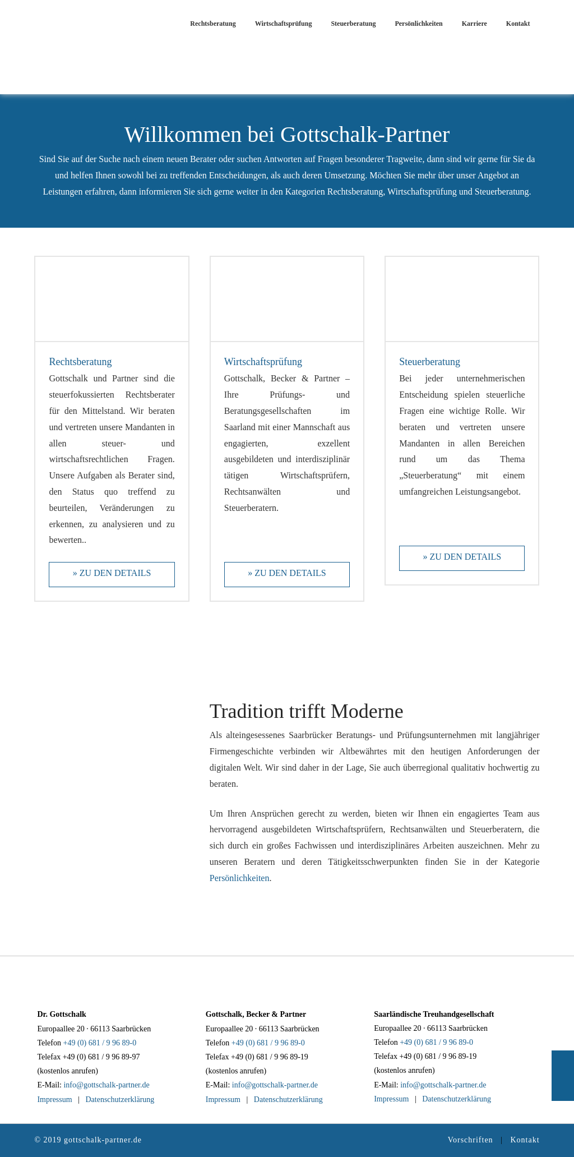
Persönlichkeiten (240, 878)
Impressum (54, 1099)
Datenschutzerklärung (119, 1099)
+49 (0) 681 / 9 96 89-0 (100, 1043)
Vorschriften (470, 1140)
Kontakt (524, 1140)
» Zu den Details (112, 573)
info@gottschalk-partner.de (106, 1085)
